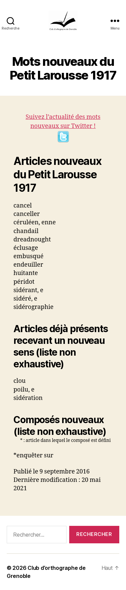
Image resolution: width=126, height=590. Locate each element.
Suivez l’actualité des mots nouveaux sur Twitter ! (63, 128)
